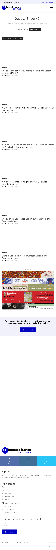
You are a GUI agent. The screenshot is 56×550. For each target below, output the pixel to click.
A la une (5, 67)
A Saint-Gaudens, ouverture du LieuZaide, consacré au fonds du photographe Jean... (28, 146)
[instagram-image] (15, 355)
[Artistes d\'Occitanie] (12, 8)
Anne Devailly (6, 75)
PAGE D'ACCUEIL (35, 29)
